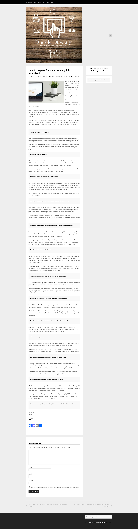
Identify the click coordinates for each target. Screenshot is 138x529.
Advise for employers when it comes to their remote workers (89, 505)
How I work (55, 76)
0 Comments (75, 76)
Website (31, 480)
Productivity (63, 76)
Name (31, 467)
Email (31, 474)
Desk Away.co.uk (31, 2)
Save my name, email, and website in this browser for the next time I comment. (55, 487)
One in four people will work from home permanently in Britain (48, 505)
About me (41, 2)
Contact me (49, 2)
